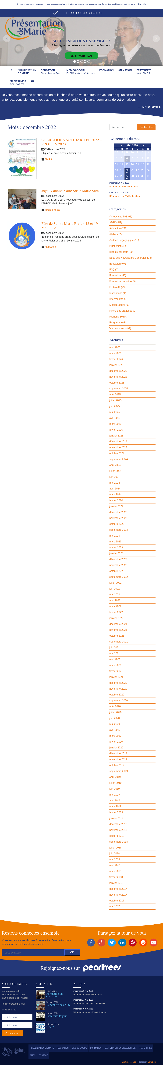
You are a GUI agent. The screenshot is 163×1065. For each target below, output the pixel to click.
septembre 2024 (118, 459)
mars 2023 (115, 541)
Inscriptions (115, 293)
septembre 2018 (118, 841)
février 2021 (116, 671)
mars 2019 (115, 806)
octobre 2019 (116, 765)
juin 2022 (114, 588)
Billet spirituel (116, 246)
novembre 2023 (118, 518)
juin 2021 (114, 647)
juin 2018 (114, 853)
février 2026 (116, 359)
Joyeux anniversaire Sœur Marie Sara (70, 191)
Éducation (115, 263)
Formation (115, 275)
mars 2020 (115, 735)
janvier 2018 (116, 883)
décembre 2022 (118, 559)
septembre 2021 (118, 641)
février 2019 (116, 812)
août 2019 (115, 777)
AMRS (48, 159)
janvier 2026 (116, 365)
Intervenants (116, 299)
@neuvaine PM (118, 216)
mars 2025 (115, 424)
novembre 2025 (118, 376)
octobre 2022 (116, 571)
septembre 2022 (118, 577)
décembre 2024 (118, 441)
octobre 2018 (116, 836)
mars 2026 (115, 353)
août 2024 (115, 465)
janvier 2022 (116, 618)
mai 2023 (114, 535)
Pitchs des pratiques (120, 310)
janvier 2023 (116, 553)
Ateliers (113, 234)
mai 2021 (114, 653)
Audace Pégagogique (121, 240)
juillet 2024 (115, 471)
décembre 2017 (118, 888)
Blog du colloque (118, 252)
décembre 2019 (118, 753)
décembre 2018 (118, 824)
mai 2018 (114, 859)
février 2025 (116, 429)
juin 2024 (114, 476)
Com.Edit (151, 1062)
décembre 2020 (118, 682)
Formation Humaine (120, 281)
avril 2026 (114, 347)
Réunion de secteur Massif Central (89, 1012)
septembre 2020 (118, 700)
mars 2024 (115, 494)
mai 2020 (114, 724)
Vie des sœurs (117, 328)
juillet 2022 (115, 582)
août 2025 (115, 394)
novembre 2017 (118, 894)
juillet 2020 (115, 712)
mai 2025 (114, 412)
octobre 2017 (116, 900)
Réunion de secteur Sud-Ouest (123, 186)
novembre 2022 (118, 565)
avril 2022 (114, 600)
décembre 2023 (118, 512)
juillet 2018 (115, 847)
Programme (116, 322)
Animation (50, 247)
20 (127, 170)
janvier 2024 (116, 506)
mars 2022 (115, 606)
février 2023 (116, 547)
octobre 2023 (116, 524)
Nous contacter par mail (13, 1003)
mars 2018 (115, 871)
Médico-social (52, 210)
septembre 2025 (118, 388)
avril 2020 (114, 730)
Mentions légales (129, 1062)
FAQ (111, 269)
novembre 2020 (118, 688)
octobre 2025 (116, 382)
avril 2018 (114, 865)
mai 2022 (114, 594)
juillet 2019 (115, 783)
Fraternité (114, 287)
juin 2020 (114, 718)
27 (127, 176)
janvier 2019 (116, 818)
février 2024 (116, 500)
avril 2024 (114, 488)
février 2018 (116, 877)
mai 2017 (114, 906)
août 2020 (115, 706)
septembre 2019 (118, 771)
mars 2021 (115, 665)
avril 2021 (114, 659)
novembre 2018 (118, 830)
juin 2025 (114, 406)
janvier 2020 (116, 747)
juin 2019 (114, 788)
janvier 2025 (116, 435)
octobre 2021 (116, 635)
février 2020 (116, 741)
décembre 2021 (118, 624)
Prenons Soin (117, 316)
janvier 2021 (116, 677)
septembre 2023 (118, 529)
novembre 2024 (118, 447)
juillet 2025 (115, 400)
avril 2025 (114, 418)
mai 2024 (114, 482)
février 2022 (116, 612)
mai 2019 (114, 794)
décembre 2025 (118, 371)
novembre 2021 (118, 630)
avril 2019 (114, 800)
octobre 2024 (116, 453)
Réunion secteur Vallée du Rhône (125, 196)
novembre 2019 (118, 759)
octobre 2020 (116, 694)
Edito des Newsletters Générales (127, 257)
